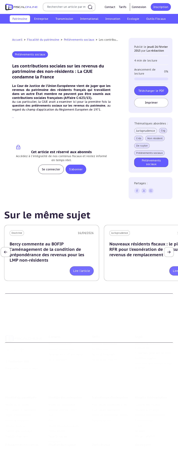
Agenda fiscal (99, 442)
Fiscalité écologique (62, 430)
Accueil (17, 39)
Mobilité (140, 414)
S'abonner (76, 169)
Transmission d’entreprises (110, 380)
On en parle (143, 430)
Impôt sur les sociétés (62, 387)
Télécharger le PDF (151, 90)
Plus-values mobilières (106, 393)
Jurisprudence (145, 130)
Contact (110, 7)
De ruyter (142, 145)
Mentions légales (145, 345)
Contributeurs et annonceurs (66, 342)
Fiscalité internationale (151, 380)
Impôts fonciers (117, 28)
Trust (138, 408)
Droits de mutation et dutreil (110, 398)
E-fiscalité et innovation (21, 430)
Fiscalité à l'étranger (147, 393)
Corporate (54, 424)
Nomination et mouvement (151, 437)
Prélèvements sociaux (142, 28)
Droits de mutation (94, 28)
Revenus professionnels (62, 393)
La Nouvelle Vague (28, 356)
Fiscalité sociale (58, 419)
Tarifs (122, 7)
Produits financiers (168, 28)
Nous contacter (57, 347)
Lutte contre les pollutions (65, 437)
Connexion (139, 7)
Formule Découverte (104, 331)
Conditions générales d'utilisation (147, 333)
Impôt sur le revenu (11, 28)
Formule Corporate (103, 342)
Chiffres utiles (101, 437)
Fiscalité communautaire (150, 398)
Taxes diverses (57, 414)
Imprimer (151, 102)
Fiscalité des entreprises (65, 380)
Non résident (155, 138)
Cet (50, 403)
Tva (50, 398)
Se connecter (51, 169)
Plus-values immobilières (39, 28)
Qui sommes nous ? (60, 331)
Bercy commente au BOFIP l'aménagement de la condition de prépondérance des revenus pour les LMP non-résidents (47, 252)
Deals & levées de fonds (149, 442)
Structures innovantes (19, 446)
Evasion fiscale (144, 403)
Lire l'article (81, 271)
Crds (138, 138)
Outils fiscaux (101, 430)
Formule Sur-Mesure (104, 347)
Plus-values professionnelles (109, 387)
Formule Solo (100, 336)
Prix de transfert (145, 419)
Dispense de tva (101, 403)
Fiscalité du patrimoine (43, 39)
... (13, 117)
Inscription (160, 7)
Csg (163, 130)
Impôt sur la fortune (68, 28)
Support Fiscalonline (61, 336)
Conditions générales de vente (153, 340)
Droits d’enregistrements (63, 408)
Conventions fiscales (147, 387)
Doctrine (16, 232)
